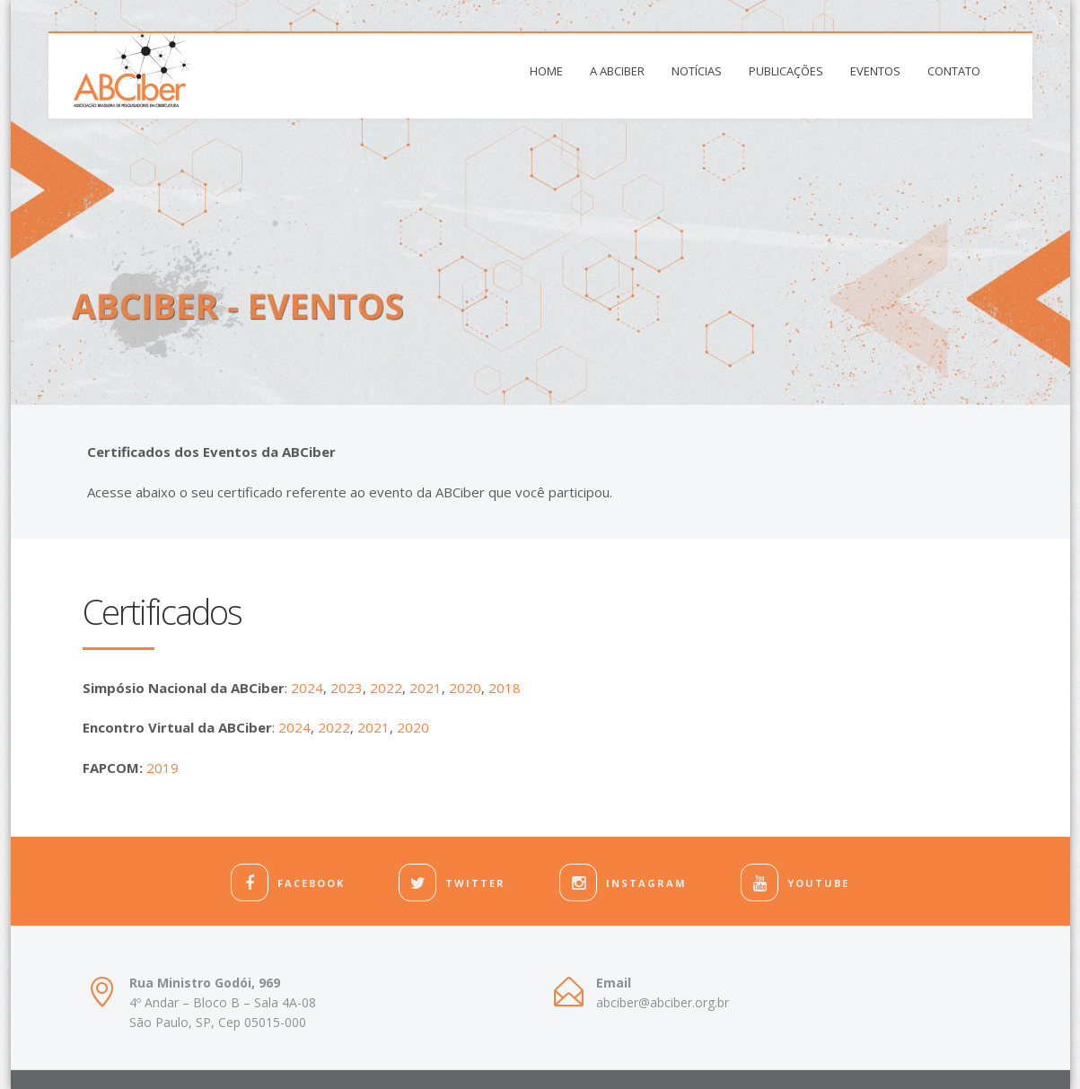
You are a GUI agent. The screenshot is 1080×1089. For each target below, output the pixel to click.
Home (546, 71)
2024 (307, 688)
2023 (346, 688)
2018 (504, 688)
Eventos (875, 71)
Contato (953, 71)
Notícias (697, 71)
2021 (425, 688)
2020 (465, 688)
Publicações (786, 71)
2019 (162, 768)
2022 (386, 688)
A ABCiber (617, 71)
